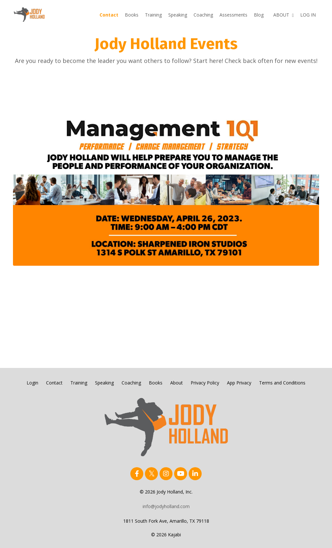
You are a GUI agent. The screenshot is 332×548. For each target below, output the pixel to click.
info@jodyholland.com (166, 506)
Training (153, 15)
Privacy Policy (205, 383)
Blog (259, 15)
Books (131, 15)
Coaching (203, 15)
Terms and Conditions (282, 383)
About (176, 383)
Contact (109, 15)
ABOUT (283, 15)
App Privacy (239, 383)
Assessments (233, 15)
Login (32, 383)
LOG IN (308, 15)
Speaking (177, 15)
